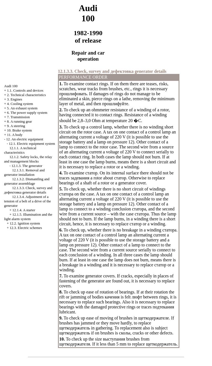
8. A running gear (19, 121)
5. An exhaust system (22, 108)
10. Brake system (19, 130)
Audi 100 (11, 86)
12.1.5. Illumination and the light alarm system (28, 216)
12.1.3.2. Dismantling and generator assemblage (26, 181)
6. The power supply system (27, 112)
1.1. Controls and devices (25, 90)
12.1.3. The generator (27, 166)
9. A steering (16, 126)
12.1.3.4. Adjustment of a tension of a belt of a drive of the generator (27, 201)
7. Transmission (18, 117)
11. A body (14, 135)
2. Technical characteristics (26, 95)
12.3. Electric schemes (26, 228)
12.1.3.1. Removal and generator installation (24, 172)
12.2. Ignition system (25, 223)
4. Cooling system (20, 104)
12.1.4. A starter (23, 210)
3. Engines (14, 99)
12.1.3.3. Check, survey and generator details (28, 190)
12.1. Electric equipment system (32, 143)
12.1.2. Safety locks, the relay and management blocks (28, 159)
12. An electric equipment (24, 139)
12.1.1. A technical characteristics (20, 150)
